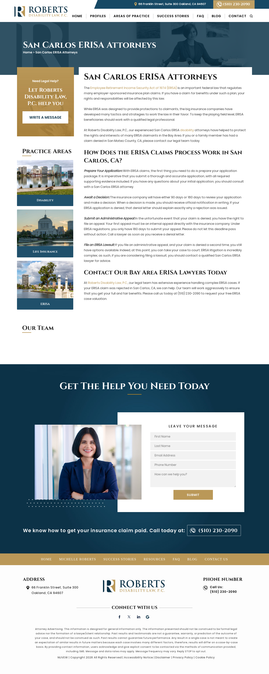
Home (77, 16)
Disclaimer (163, 657)
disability (187, 130)
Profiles (98, 16)
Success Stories (173, 16)
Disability (45, 200)
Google (148, 616)
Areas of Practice (132, 16)
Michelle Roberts (77, 559)
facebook (119, 616)
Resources (155, 559)
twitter (129, 616)
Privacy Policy (183, 657)
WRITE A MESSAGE (45, 117)
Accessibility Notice (138, 657)
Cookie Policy (205, 657)
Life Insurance (45, 252)
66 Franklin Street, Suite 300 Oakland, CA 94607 (172, 4)
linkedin (138, 616)
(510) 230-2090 (236, 4)
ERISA (45, 304)
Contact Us (216, 559)
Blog (216, 16)
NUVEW (63, 657)
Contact (237, 16)
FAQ (200, 16)
